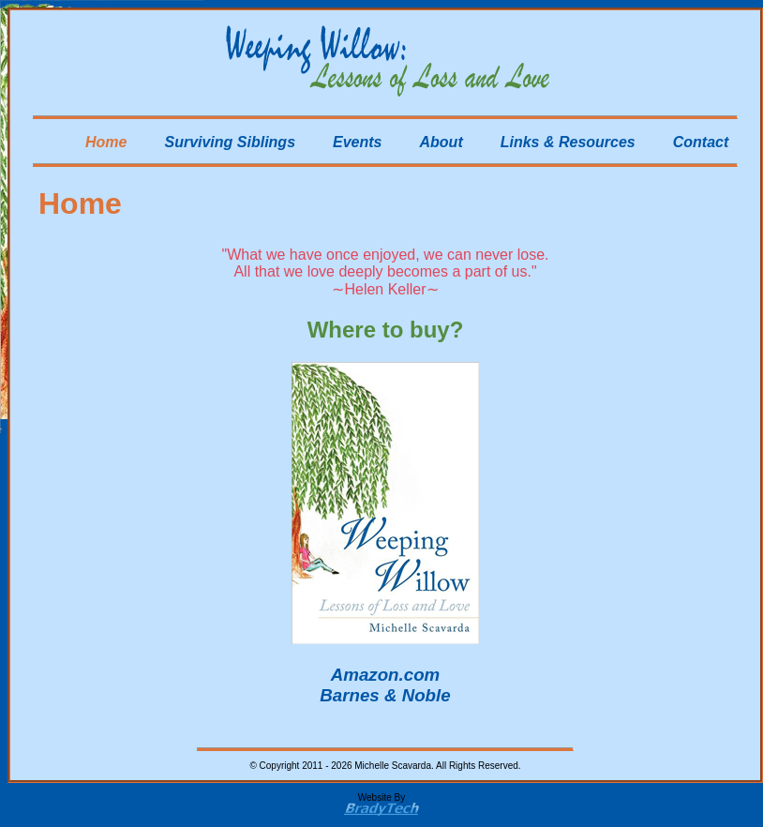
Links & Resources (568, 142)
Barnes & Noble (385, 695)
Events (357, 142)
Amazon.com (385, 674)
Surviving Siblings (229, 142)
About (441, 142)
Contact (701, 142)
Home (106, 142)
